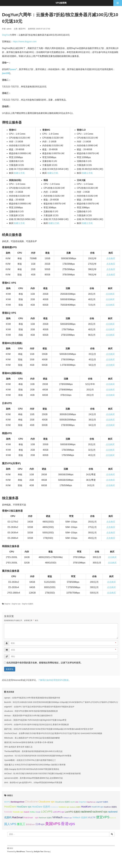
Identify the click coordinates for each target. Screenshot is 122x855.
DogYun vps (16, 604)
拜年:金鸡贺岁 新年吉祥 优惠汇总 (18, 747)
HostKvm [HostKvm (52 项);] (86, 806)
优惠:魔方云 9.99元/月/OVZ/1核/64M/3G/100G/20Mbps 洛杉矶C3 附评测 (34, 765)
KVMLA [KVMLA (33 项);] (32, 812)
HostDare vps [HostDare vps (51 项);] (24, 806)
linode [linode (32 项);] (38, 812)
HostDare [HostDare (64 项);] (10, 806)
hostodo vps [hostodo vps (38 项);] (18, 812)
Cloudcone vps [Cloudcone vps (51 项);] (46, 801)
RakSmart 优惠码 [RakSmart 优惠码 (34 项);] (45, 818)
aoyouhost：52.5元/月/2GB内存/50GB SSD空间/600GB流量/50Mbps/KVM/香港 (37, 756)
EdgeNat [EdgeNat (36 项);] (82, 802)
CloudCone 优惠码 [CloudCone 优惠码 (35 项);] (62, 802)
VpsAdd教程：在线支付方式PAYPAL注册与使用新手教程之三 (30, 760)
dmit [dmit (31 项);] (76, 802)
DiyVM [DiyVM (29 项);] (72, 802)
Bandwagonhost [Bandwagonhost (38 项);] (17, 802)
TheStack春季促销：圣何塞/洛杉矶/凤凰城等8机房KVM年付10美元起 (33, 751)
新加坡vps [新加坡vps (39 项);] (30, 824)
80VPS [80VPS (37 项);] (7, 802)
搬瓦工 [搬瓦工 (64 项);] (21, 824)
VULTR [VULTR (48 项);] (91, 817)
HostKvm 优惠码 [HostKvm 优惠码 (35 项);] (110, 807)
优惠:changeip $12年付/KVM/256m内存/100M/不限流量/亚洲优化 (31, 769)
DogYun (6, 35)
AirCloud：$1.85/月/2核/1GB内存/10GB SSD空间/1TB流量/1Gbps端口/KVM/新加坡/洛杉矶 (42, 773)
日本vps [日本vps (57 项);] (40, 824)
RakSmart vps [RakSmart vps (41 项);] (31, 817)
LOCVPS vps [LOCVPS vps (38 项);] (58, 812)
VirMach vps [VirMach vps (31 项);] (67, 818)
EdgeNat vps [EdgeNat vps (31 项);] (91, 802)
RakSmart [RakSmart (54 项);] (17, 817)
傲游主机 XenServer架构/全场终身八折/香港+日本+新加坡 (28, 742)
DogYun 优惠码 (27, 604)
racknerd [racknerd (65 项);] (86, 811)
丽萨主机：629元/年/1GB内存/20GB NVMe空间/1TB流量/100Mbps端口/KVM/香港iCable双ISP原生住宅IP (48, 729)
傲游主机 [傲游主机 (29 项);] (113, 818)
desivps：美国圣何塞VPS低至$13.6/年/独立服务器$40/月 (28, 715)
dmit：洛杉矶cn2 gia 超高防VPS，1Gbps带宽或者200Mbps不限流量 (33, 782)
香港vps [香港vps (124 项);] (68, 823)
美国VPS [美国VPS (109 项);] (52, 824)
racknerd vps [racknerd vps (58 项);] (99, 811)
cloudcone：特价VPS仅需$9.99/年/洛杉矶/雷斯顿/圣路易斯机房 (31, 711)
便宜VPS (22, 29)
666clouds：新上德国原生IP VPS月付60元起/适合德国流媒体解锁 (32, 738)
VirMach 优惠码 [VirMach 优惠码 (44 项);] (79, 817)
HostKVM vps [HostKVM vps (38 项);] (97, 807)
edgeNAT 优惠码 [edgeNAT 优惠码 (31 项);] (102, 802)
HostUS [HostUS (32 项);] (26, 812)
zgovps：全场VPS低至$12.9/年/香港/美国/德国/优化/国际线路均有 (32, 698)
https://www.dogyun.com (24, 41)
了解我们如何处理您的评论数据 (53, 680)
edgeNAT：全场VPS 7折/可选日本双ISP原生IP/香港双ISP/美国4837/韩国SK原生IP (39, 707)
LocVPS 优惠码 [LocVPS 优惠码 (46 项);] (72, 812)
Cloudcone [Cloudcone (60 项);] (31, 801)
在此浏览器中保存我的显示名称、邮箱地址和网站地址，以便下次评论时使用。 (44, 663)
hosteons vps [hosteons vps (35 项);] (64, 807)
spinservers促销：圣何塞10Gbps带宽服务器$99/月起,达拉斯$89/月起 (33, 778)
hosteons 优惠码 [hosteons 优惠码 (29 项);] (75, 807)
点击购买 (110, 258)
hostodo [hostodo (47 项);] (8, 812)
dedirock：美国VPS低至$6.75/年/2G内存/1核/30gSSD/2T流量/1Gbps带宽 (35, 720)
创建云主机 (19, 173)
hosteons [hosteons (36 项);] (54, 807)
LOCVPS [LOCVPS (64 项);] (46, 811)
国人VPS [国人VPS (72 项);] (10, 824)
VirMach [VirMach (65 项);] (57, 817)
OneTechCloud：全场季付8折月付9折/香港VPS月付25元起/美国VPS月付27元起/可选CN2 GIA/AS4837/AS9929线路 (53, 733)
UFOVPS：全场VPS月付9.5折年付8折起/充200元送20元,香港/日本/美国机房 (36, 724)
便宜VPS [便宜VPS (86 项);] (102, 817)
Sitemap (47, 852)
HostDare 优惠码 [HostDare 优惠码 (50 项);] (41, 806)
